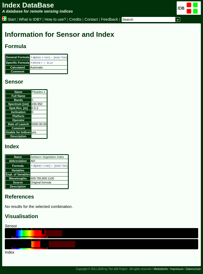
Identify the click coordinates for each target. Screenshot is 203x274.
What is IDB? (30, 19)
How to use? (55, 19)
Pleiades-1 (38, 91)
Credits (75, 19)
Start (9, 19)
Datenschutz (193, 269)
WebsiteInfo (161, 269)
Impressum (177, 269)
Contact (91, 19)
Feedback (109, 19)
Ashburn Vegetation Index (47, 156)
